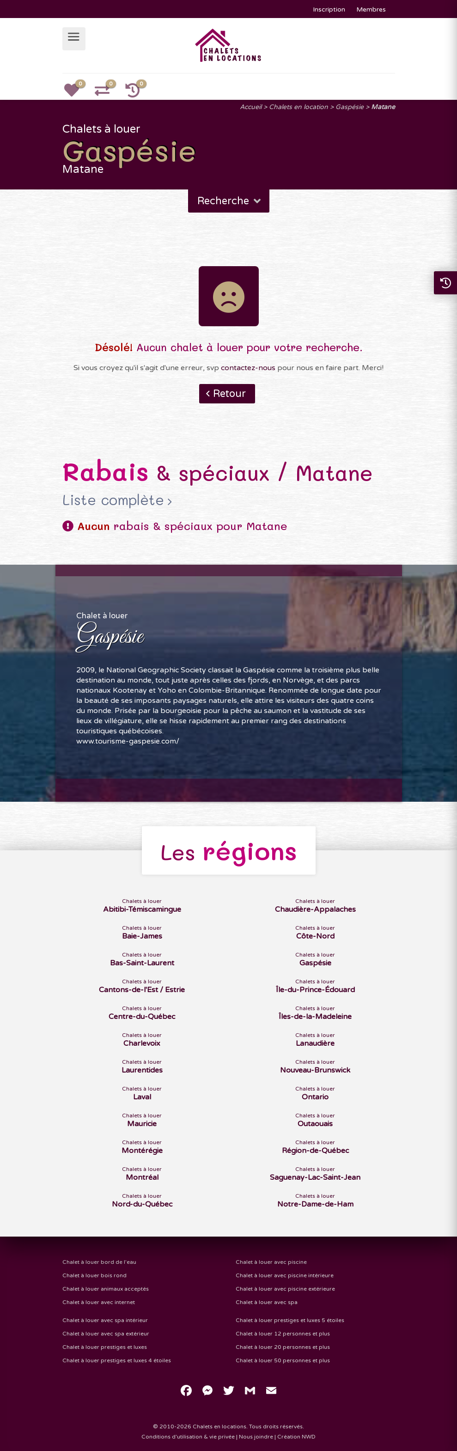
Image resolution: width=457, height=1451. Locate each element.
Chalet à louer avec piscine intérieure (285, 1275)
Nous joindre (256, 1436)
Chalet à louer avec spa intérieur (105, 1320)
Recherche (229, 201)
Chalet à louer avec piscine (271, 1262)
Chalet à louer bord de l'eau (99, 1262)
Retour (229, 394)
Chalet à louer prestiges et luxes (104, 1347)
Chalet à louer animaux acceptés (105, 1289)
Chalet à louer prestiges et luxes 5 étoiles (290, 1320)
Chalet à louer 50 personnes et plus (283, 1360)
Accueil (251, 107)
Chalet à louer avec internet (98, 1302)
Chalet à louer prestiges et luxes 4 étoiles (116, 1360)
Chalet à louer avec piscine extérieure (285, 1289)
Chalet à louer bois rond (94, 1275)
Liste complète (113, 500)
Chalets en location (298, 107)
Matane (383, 107)
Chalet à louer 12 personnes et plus (283, 1333)
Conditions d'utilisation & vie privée (188, 1436)
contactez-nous (248, 367)
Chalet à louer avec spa (267, 1302)
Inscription (329, 9)
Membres (371, 9)
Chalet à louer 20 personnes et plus (283, 1347)
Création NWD (296, 1436)
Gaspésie (349, 107)
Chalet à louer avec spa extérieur (105, 1333)
